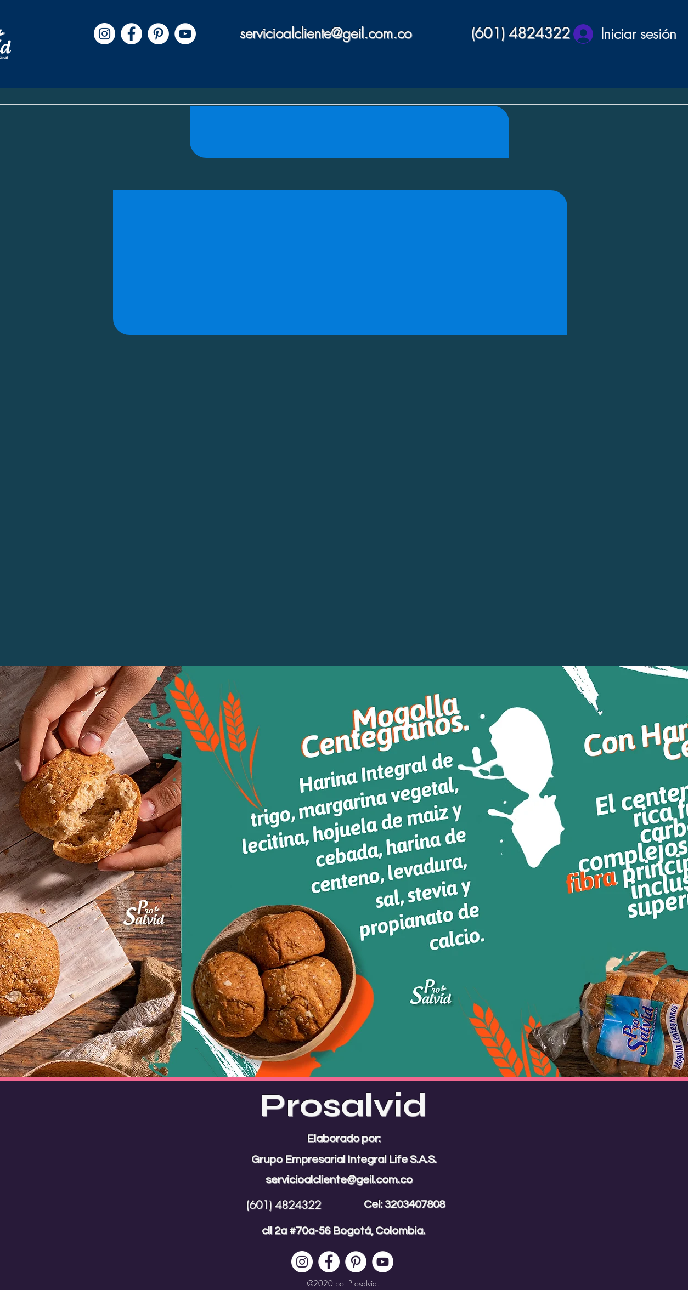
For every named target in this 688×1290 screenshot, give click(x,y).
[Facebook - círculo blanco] (131, 33)
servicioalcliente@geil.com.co (325, 33)
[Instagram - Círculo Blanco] (104, 33)
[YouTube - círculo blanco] (185, 33)
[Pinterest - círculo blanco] (158, 33)
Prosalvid (343, 1106)
